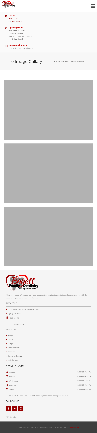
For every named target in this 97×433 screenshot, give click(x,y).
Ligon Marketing (75, 427)
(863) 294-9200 (14, 18)
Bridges (10, 335)
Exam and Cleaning (15, 356)
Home (58, 61)
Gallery (65, 61)
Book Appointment (18, 45)
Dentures (11, 352)
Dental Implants (13, 347)
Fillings (10, 343)
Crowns (10, 339)
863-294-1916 (17, 21)
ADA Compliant (20, 324)
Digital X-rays (13, 360)
